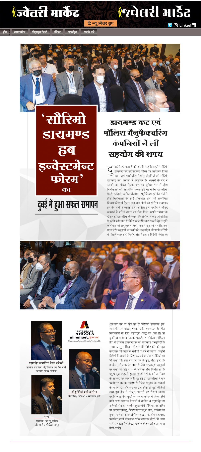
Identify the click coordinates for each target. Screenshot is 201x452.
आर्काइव (72, 32)
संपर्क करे (89, 32)
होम (5, 32)
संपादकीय (19, 32)
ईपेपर (57, 32)
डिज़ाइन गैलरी (39, 32)
